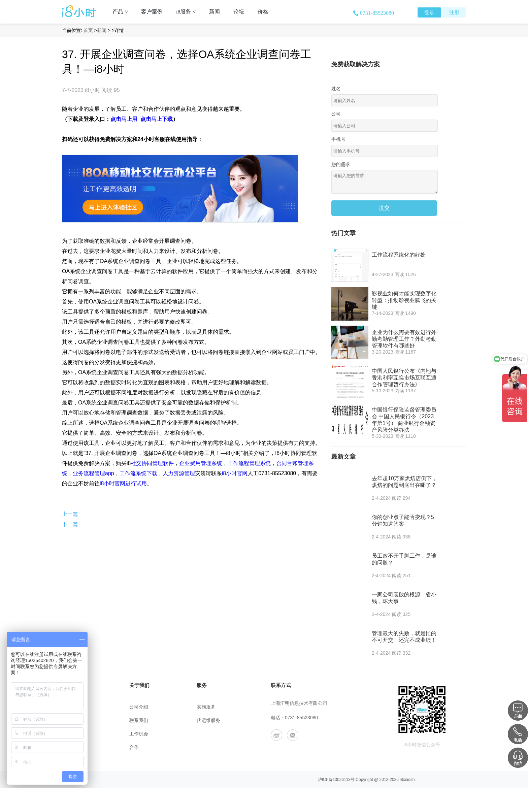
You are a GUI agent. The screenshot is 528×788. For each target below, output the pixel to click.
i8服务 (188, 11)
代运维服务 (208, 720)
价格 (263, 11)
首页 (88, 30)
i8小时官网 (235, 473)
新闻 (214, 11)
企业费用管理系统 (200, 463)
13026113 (342, 779)
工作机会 (138, 733)
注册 (454, 12)
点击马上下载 (156, 119)
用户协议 (71, 720)
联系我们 (138, 720)
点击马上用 (123, 119)
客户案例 (152, 11)
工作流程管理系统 (249, 463)
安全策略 (71, 733)
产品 (122, 11)
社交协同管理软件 (152, 463)
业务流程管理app (93, 473)
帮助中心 (71, 707)
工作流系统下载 (138, 473)
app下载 (70, 747)
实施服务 (206, 707)
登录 (429, 12)
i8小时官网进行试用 (123, 483)
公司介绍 (138, 707)
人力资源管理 (179, 473)
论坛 (238, 11)
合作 (134, 747)
